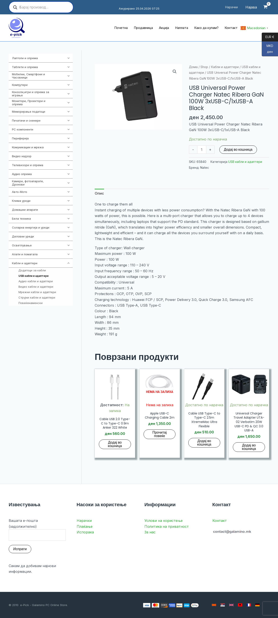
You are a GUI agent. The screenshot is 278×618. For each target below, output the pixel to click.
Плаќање (85, 526)
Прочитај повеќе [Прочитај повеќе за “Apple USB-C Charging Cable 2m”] (159, 434)
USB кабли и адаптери (245, 162)
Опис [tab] (99, 193)
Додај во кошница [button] (115, 444)
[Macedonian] (214, 605)
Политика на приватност (166, 526)
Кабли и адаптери (225, 67)
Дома (193, 67)
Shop (204, 67)
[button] (175, 71)
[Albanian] (240, 605)
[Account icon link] (251, 7)
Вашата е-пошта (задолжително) (37, 529)
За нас (150, 532)
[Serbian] (222, 605)
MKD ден (267, 50)
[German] (257, 605)
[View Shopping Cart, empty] (265, 7)
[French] (249, 605)
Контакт (219, 520)
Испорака (85, 532)
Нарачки (84, 520)
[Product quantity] (201, 149)
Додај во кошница (238, 149)
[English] (231, 605)
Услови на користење (163, 520)
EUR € (268, 37)
